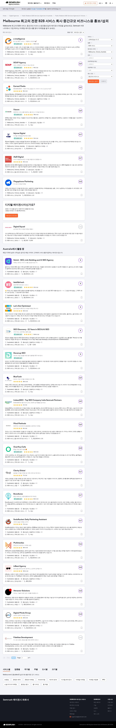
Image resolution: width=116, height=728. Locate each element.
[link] (47, 3)
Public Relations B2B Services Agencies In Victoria (70, 15)
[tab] (6, 669)
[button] (101, 3)
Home (4, 15)
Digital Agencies (14, 15)
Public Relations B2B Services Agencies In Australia (37, 15)
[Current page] (24, 658)
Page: (19, 657)
